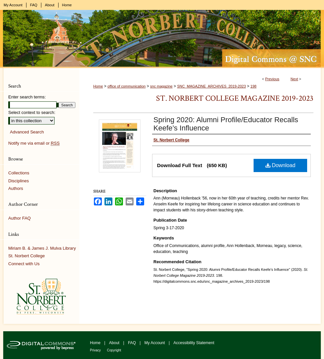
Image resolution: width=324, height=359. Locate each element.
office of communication (126, 86)
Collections (18, 172)
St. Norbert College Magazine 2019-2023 (234, 98)
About (115, 343)
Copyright (114, 350)
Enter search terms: (27, 96)
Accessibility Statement (194, 343)
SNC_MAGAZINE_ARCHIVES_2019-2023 (211, 86)
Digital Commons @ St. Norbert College (162, 39)
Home (98, 86)
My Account (155, 343)
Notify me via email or (34, 143)
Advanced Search (27, 131)
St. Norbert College (26, 255)
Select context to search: (31, 112)
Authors (15, 188)
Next (294, 79)
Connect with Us (24, 263)
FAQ (132, 343)
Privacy (96, 350)
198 (253, 86)
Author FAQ (19, 218)
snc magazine (161, 86)
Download (280, 165)
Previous (272, 79)
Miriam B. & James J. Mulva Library (42, 248)
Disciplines (18, 180)
